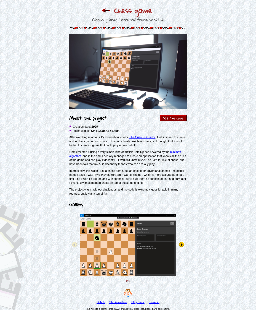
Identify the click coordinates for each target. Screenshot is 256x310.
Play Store (138, 302)
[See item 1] (127, 281)
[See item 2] (129, 281)
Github (101, 302)
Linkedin (154, 302)
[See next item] (181, 245)
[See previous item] (74, 245)
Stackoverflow (118, 302)
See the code (173, 118)
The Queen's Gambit (142, 137)
